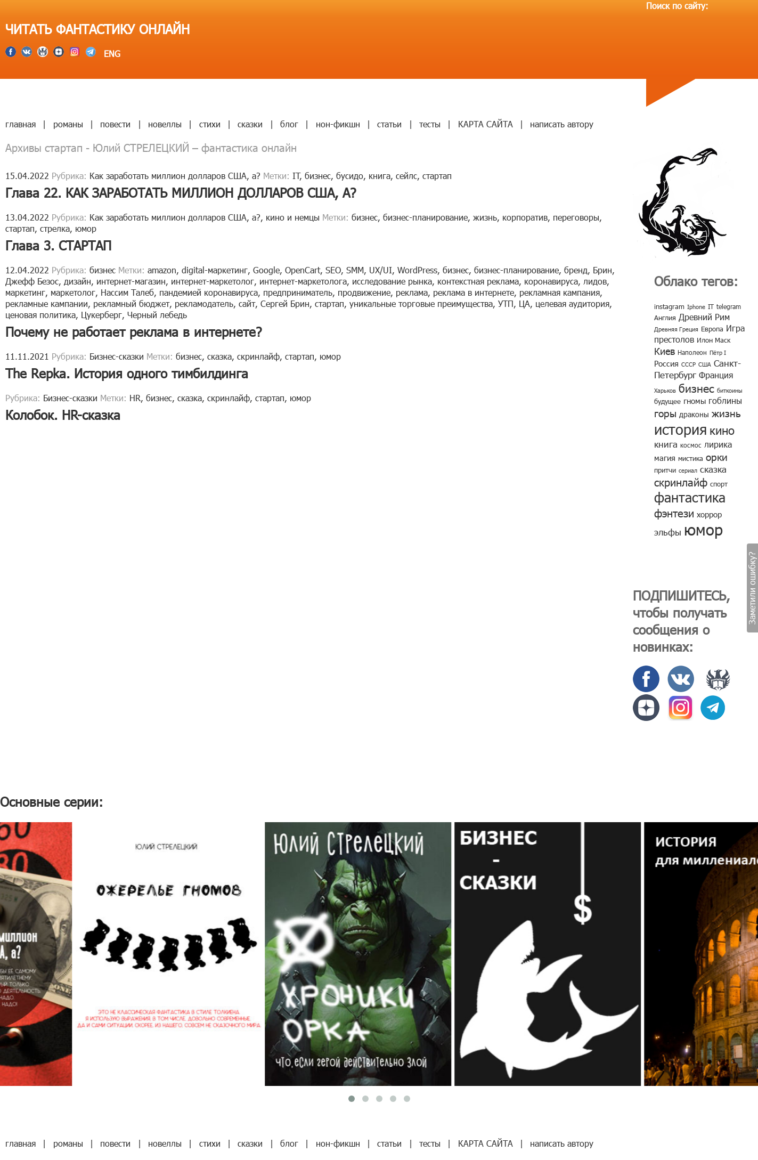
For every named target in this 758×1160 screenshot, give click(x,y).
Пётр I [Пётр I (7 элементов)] (718, 352)
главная (20, 123)
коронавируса (551, 281)
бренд (576, 269)
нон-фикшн (338, 123)
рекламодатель (204, 303)
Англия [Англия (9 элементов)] (665, 317)
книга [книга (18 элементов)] (666, 444)
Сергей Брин (284, 303)
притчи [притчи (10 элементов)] (665, 470)
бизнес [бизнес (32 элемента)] (696, 387)
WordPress (417, 269)
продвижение (364, 292)
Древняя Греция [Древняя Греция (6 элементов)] (676, 329)
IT (296, 175)
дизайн (77, 281)
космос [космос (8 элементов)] (691, 445)
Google (266, 269)
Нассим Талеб (127, 292)
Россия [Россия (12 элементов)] (666, 363)
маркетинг (25, 292)
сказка (219, 356)
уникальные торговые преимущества (421, 303)
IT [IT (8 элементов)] (711, 306)
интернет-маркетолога (303, 281)
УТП (506, 303)
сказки (250, 123)
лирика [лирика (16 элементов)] (718, 444)
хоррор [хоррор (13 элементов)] (709, 514)
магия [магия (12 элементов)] (664, 457)
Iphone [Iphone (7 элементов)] (696, 306)
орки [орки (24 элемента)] (717, 456)
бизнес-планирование (425, 217)
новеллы (165, 123)
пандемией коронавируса (208, 292)
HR (135, 397)
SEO (333, 269)
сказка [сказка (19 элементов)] (713, 469)
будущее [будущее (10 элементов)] (667, 401)
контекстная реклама (478, 281)
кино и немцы (293, 217)
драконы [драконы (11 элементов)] (694, 414)
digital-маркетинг (215, 269)
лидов (595, 281)
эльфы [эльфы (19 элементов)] (667, 532)
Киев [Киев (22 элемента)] (664, 351)
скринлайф (258, 356)
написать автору (561, 123)
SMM (355, 269)
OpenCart (302, 269)
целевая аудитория (572, 303)
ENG (110, 53)
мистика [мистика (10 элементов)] (690, 458)
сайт (247, 303)
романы (68, 123)
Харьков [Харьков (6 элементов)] (665, 390)
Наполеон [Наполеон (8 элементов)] (692, 352)
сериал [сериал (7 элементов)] (688, 470)
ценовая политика (40, 314)
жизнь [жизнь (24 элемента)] (726, 412)
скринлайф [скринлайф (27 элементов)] (680, 482)
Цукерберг (101, 314)
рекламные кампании (46, 303)
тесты (430, 123)
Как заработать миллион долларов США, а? (174, 175)
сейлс (406, 175)
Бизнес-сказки (116, 356)
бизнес (318, 175)
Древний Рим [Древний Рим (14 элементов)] (704, 316)
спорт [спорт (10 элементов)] (719, 484)
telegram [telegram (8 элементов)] (728, 306)
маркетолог (73, 292)
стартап (437, 175)
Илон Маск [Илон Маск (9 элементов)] (713, 340)
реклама (412, 292)
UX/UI (380, 269)
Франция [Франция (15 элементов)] (716, 374)
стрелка (55, 228)
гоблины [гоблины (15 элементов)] (725, 400)
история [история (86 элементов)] (680, 428)
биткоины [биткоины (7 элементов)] (730, 390)
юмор (85, 228)
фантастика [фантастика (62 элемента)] (690, 497)
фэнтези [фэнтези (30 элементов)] (674, 513)
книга (379, 175)
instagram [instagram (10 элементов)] (669, 306)
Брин (602, 269)
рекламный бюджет (131, 303)
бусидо (349, 175)
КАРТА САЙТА (485, 123)
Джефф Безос (32, 281)
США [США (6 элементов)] (704, 364)
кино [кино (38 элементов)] (722, 430)
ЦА (524, 303)
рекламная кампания (559, 292)
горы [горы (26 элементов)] (665, 412)
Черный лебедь (157, 314)
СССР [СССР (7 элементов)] (688, 364)
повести (115, 123)
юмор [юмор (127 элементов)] (703, 529)
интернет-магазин (131, 281)
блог (289, 123)
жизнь (485, 217)
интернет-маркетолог (212, 281)
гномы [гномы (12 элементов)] (694, 400)
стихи (210, 123)
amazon (162, 269)
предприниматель (297, 292)
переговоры (576, 217)
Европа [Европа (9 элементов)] (712, 329)
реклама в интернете (473, 292)
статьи (389, 123)
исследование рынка (392, 281)
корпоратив (525, 217)
